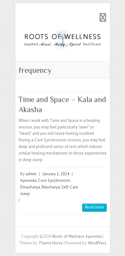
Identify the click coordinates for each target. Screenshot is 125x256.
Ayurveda (28, 180)
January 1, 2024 (56, 174)
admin (31, 174)
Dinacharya (30, 187)
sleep (25, 193)
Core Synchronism (54, 180)
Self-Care (69, 187)
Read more (94, 207)
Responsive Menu (103, 17)
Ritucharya (51, 187)
